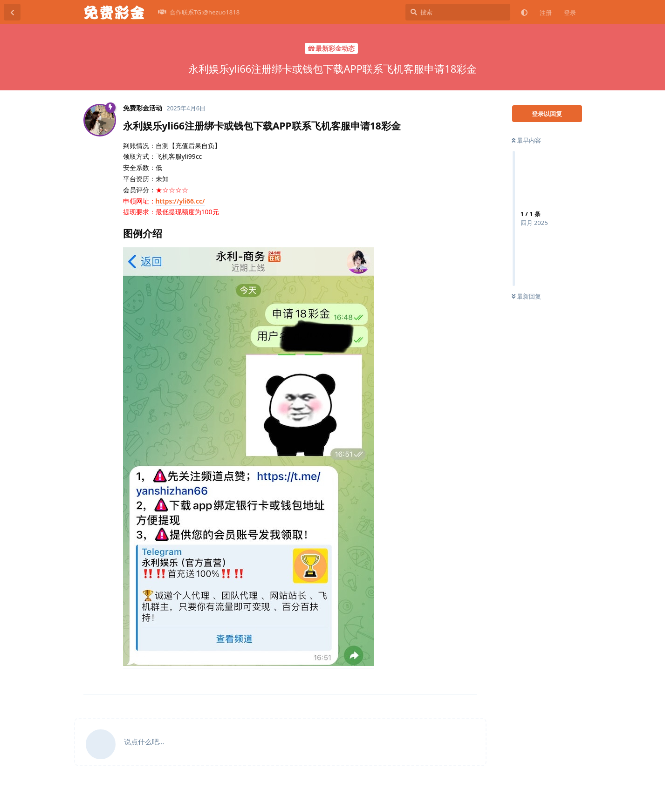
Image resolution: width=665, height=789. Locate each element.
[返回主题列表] (12, 12)
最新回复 (526, 296)
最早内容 (526, 140)
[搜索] (457, 12)
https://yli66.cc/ (180, 201)
